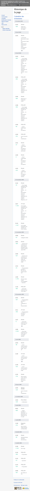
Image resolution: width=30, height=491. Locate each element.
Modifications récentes (6, 20)
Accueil (3, 15)
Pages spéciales (5, 28)
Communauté (4, 16)
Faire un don (4, 24)
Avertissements (17, 485)
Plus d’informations (12, 5)
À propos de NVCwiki (18, 482)
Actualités (4, 18)
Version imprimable (6, 30)
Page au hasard (5, 21)
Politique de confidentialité (19, 479)
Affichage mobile (24, 485)
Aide (2, 23)
